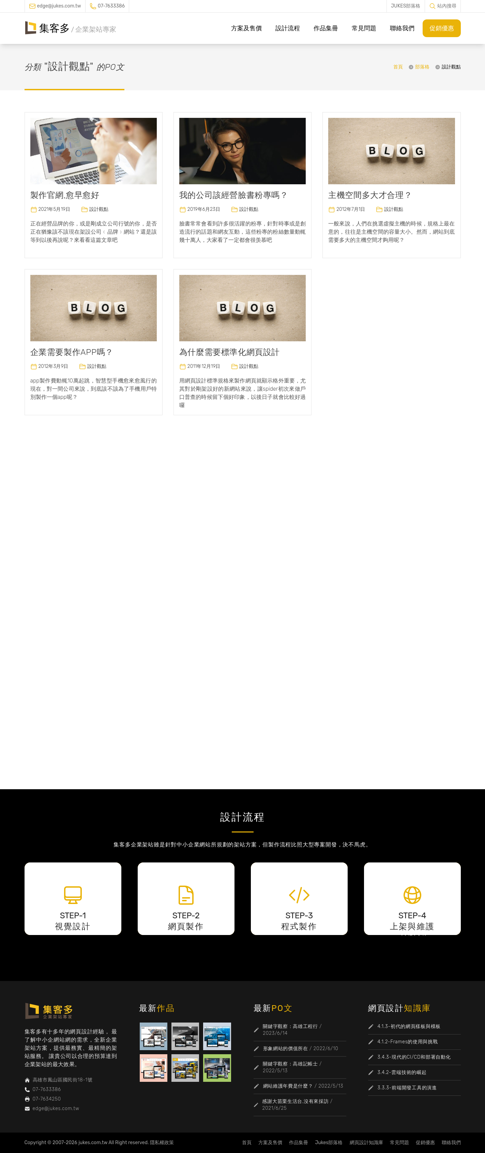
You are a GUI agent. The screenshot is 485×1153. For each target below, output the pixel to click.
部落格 (422, 67)
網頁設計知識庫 (366, 1143)
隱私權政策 (162, 1143)
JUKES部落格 (405, 6)
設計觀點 (451, 67)
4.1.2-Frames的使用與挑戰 (408, 1042)
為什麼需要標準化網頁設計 (229, 352)
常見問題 (364, 28)
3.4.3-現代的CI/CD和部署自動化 (414, 1057)
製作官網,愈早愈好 (65, 195)
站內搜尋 (446, 6)
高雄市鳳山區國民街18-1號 (63, 1080)
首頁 (398, 67)
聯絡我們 (402, 28)
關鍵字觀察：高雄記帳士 (290, 1064)
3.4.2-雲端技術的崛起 (402, 1072)
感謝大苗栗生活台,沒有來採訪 (295, 1101)
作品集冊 (326, 28)
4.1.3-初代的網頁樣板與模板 (409, 1026)
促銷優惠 (441, 28)
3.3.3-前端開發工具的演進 (407, 1088)
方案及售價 (246, 28)
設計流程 (287, 28)
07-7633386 (111, 6)
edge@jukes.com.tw (59, 6)
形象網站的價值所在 (285, 1048)
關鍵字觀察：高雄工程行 (290, 1026)
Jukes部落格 (329, 1143)
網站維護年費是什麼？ (288, 1086)
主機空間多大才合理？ (370, 195)
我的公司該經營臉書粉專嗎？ (233, 195)
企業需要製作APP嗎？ (71, 352)
